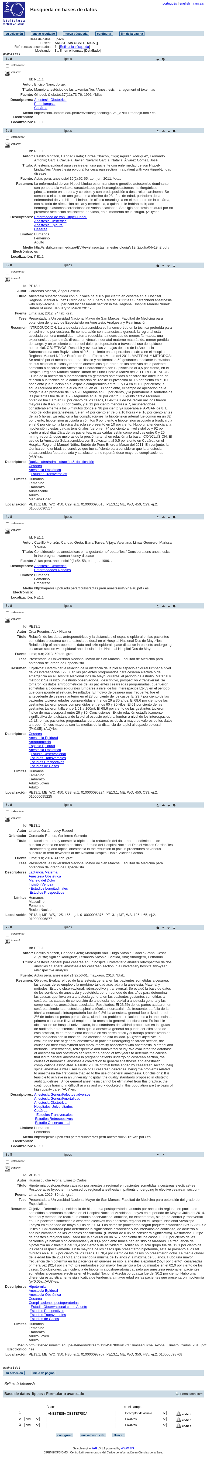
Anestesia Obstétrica (50, 100)
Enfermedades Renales (52, 570)
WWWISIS (127, 1448)
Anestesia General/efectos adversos (62, 1094)
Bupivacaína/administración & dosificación (61, 462)
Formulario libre (191, 1394)
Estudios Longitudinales (49, 888)
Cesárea (40, 108)
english (185, 3)
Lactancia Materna (43, 872)
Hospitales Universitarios (53, 1107)
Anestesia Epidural (48, 225)
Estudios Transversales (49, 474)
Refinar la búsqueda (74, 47)
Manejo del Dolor (42, 880)
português (170, 3)
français (198, 3)
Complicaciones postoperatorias (53, 1303)
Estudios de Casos (44, 766)
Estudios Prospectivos (47, 762)
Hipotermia (37, 1286)
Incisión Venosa (41, 884)
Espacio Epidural (42, 746)
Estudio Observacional (48, 754)
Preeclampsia (45, 104)
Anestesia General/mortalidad (57, 1098)
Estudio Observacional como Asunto (59, 1307)
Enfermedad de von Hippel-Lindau (60, 217)
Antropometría (40, 742)
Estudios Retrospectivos (54, 1119)
